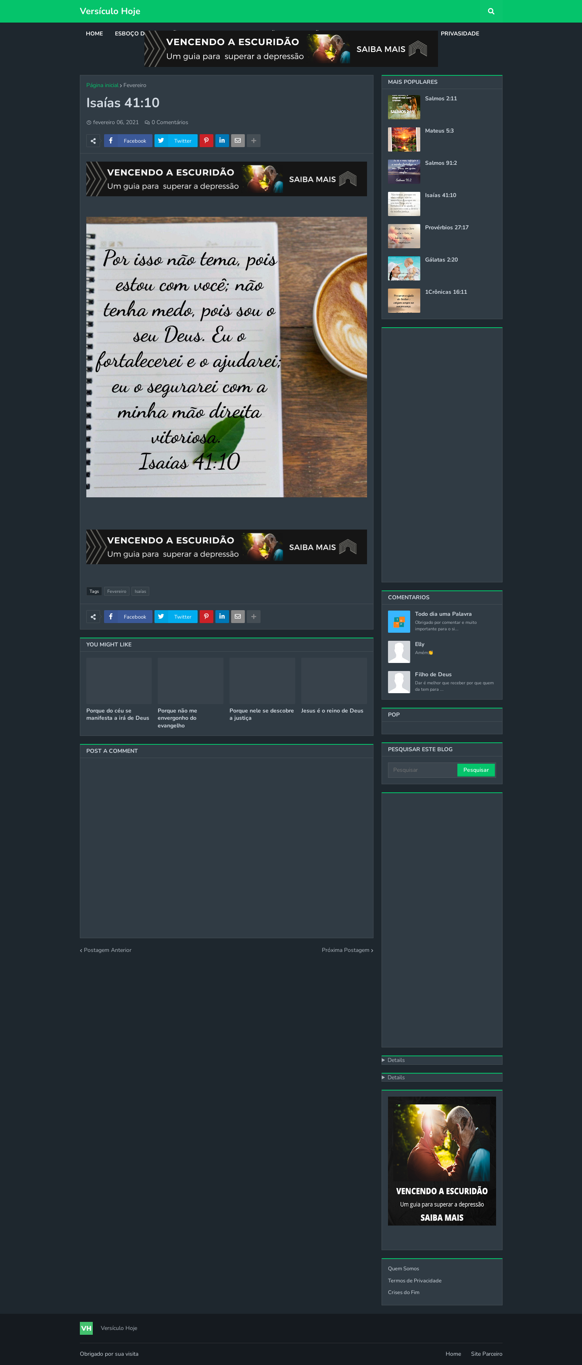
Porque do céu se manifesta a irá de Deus (117, 714)
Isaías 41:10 (440, 195)
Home (453, 1354)
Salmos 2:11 (441, 98)
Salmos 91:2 (441, 163)
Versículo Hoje (110, 11)
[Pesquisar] (423, 770)
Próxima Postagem (345, 950)
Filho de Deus (433, 674)
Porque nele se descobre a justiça (261, 714)
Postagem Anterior (107, 950)
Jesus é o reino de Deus (332, 711)
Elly (419, 644)
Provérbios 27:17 (447, 227)
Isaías (140, 591)
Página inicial (102, 85)
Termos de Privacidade (415, 1280)
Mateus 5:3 (439, 131)
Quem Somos (403, 1268)
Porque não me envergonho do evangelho (177, 718)
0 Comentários (170, 122)
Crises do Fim (403, 1292)
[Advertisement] (442, 455)
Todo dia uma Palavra (443, 614)
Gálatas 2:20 (441, 260)
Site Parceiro (487, 1354)
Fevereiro (134, 85)
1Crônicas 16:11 (446, 292)
